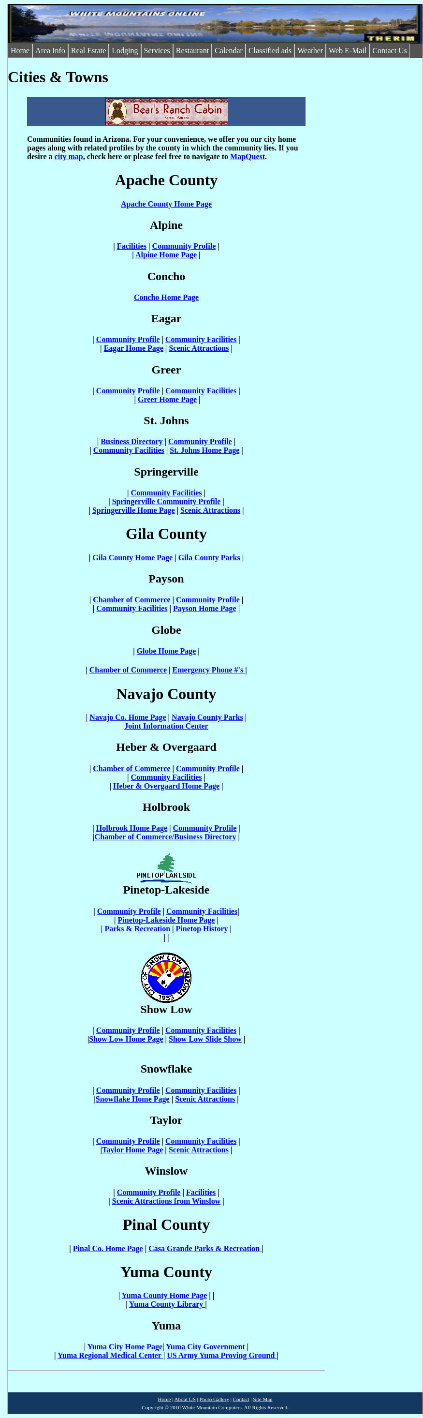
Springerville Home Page (133, 510)
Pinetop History (202, 929)
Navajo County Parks (207, 717)
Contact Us (389, 50)
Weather (310, 50)
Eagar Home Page (133, 348)
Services (157, 50)
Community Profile (184, 246)
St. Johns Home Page (204, 450)
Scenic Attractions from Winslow (166, 1201)
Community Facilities (200, 339)
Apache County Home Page (166, 204)
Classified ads (270, 50)
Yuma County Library (167, 1304)
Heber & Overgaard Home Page (166, 786)
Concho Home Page (166, 297)
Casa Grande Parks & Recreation (205, 1248)
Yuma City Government (205, 1347)
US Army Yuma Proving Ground (222, 1355)
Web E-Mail (347, 50)
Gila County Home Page (132, 557)
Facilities (131, 246)
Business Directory (131, 441)
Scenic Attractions (199, 348)
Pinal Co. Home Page (108, 1248)
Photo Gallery (214, 1399)
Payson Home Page (204, 608)
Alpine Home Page (166, 255)
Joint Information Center (166, 726)
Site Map (263, 1399)
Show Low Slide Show (205, 1039)
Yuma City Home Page (125, 1347)
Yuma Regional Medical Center (110, 1355)
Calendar (229, 50)
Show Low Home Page (126, 1039)
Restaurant (192, 50)
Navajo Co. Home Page (127, 717)
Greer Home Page (167, 399)
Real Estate (88, 50)
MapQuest (247, 156)
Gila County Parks (209, 557)
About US (184, 1399)
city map (69, 156)
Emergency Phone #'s (209, 670)
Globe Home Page (166, 651)
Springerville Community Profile (166, 501)
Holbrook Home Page (131, 828)
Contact (241, 1399)
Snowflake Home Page (133, 1099)
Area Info (50, 50)
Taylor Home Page (132, 1150)
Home (20, 50)
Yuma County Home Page (164, 1295)
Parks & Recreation (137, 929)
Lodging (125, 50)
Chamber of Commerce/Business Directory (165, 837)
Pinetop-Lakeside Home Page (166, 920)
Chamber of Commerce (131, 600)
